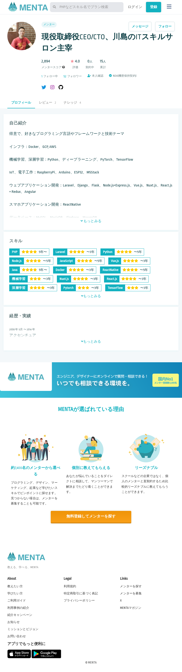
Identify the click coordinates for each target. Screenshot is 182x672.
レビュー (47, 102)
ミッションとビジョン (23, 628)
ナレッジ (72, 102)
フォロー (165, 26)
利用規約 (70, 586)
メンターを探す (131, 586)
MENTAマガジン (130, 607)
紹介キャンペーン (19, 614)
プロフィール (21, 102)
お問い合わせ (16, 636)
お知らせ (13, 621)
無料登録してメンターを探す (91, 516)
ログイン (135, 7)
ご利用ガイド (16, 600)
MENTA (92, 662)
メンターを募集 (131, 593)
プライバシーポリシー (79, 600)
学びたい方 (15, 593)
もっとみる (91, 221)
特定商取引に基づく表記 (81, 593)
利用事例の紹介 (18, 607)
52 (65, 76)
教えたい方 (15, 586)
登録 (153, 7)
